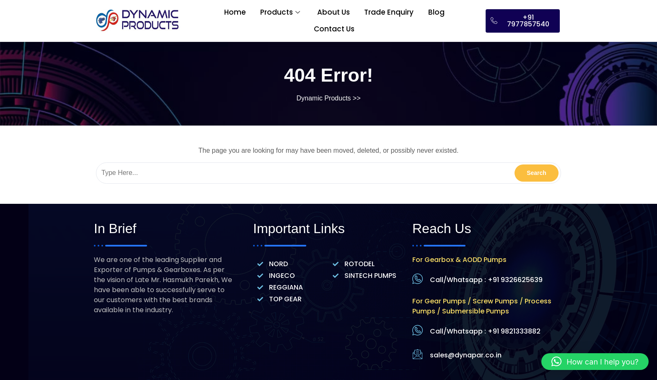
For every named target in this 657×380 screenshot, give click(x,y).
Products (280, 12)
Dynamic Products (324, 98)
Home (235, 12)
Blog (437, 12)
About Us (333, 12)
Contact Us (334, 29)
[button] (595, 361)
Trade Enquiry (389, 12)
